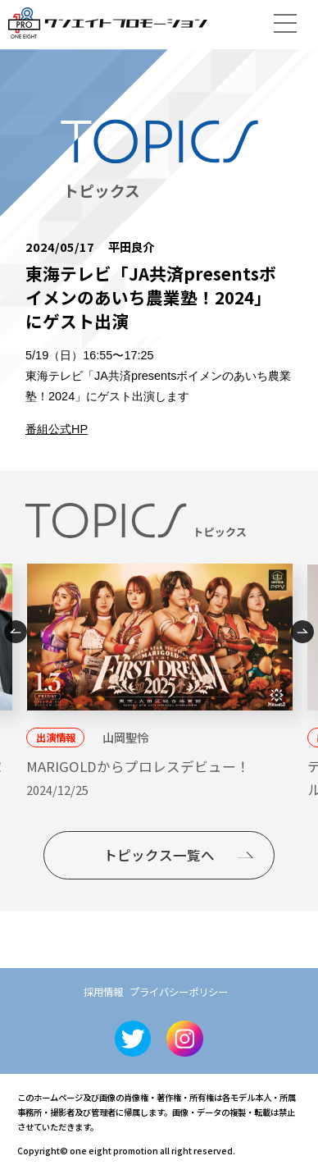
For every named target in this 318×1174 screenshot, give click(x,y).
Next (302, 631)
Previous (15, 631)
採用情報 (103, 991)
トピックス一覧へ (159, 855)
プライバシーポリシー (178, 991)
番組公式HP (56, 429)
